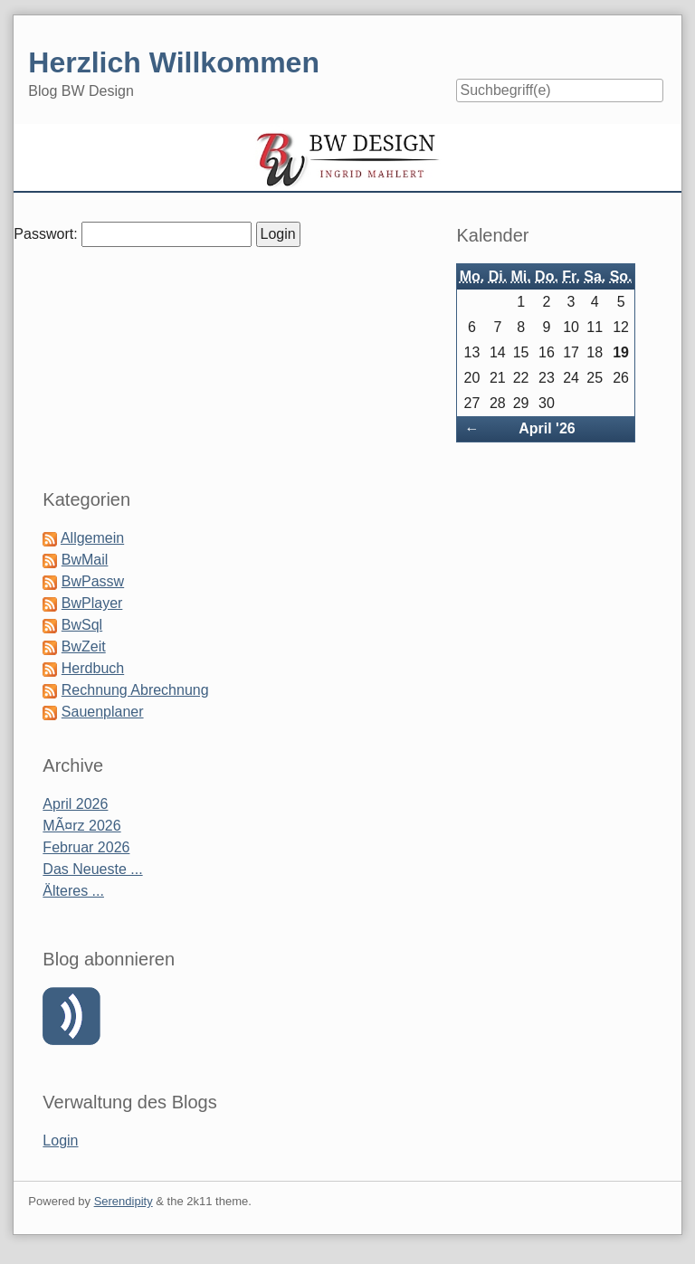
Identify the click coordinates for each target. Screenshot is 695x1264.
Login (60, 1140)
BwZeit (84, 646)
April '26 (547, 428)
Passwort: (45, 234)
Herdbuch (93, 668)
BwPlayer (92, 603)
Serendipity (123, 1201)
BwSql (82, 624)
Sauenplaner (103, 711)
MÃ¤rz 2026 (81, 825)
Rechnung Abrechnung (135, 690)
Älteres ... (73, 890)
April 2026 (75, 804)
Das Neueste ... (92, 869)
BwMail (85, 559)
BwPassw (93, 581)
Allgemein (92, 538)
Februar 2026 (86, 847)
